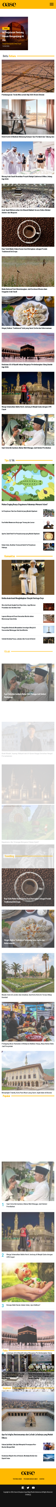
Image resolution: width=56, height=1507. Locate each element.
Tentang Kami (17, 1479)
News (6, 28)
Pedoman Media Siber (31, 1479)
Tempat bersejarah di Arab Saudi (11, 44)
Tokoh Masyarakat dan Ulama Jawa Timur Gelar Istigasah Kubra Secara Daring (41, 1376)
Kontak (41, 1479)
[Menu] (52, 4)
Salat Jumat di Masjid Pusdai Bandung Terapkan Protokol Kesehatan (13, 1376)
